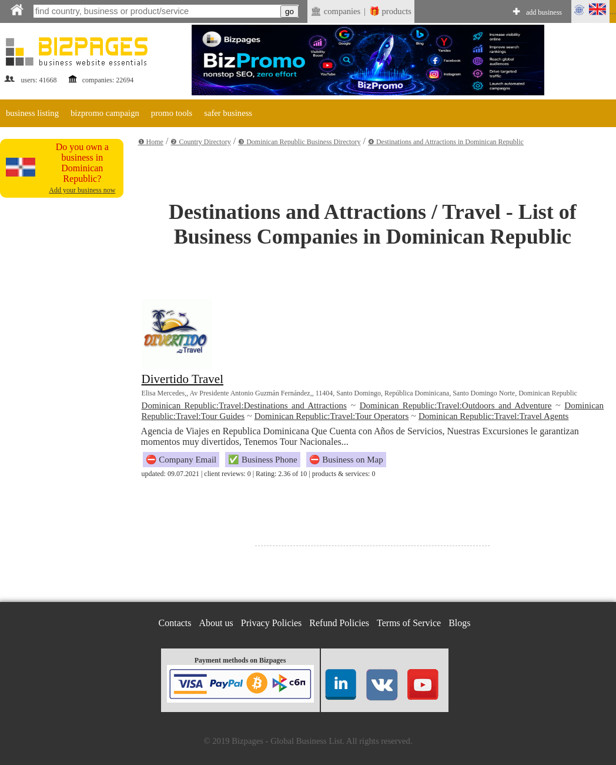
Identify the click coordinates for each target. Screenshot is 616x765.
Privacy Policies (271, 623)
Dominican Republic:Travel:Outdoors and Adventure (456, 405)
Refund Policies (339, 623)
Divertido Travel (182, 379)
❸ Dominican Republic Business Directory (299, 142)
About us (216, 623)
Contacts (175, 623)
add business (544, 12)
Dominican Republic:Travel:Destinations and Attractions (244, 405)
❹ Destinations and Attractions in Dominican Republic (446, 142)
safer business (228, 113)
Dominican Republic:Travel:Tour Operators (332, 416)
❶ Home (150, 142)
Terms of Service (409, 623)
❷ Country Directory (200, 142)
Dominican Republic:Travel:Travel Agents (494, 416)
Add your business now (82, 190)
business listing (32, 113)
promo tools (171, 113)
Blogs (459, 623)
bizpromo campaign (105, 113)
